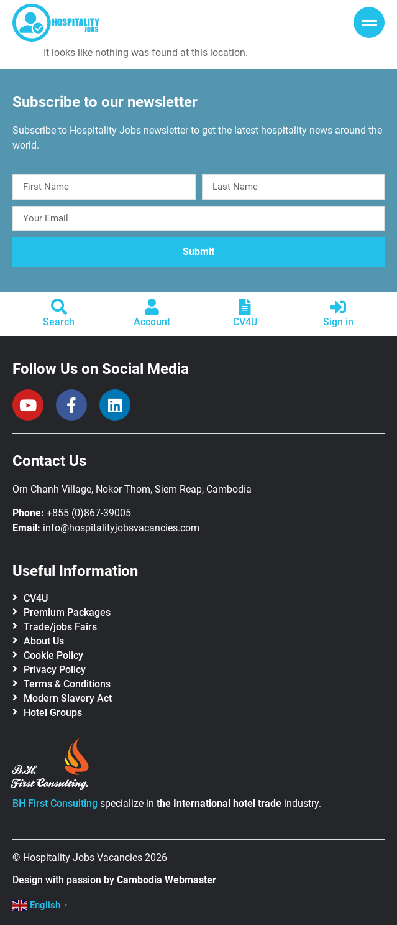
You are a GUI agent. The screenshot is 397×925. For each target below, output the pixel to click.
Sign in (338, 322)
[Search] (59, 307)
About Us (44, 641)
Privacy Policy (55, 670)
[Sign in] (338, 307)
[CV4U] (245, 307)
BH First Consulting (55, 803)
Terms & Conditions (67, 684)
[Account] (152, 307)
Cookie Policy (53, 655)
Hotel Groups (53, 712)
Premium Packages (67, 612)
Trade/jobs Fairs (60, 627)
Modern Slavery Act (68, 698)
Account (152, 322)
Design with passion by (114, 880)
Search (59, 322)
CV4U (245, 322)
